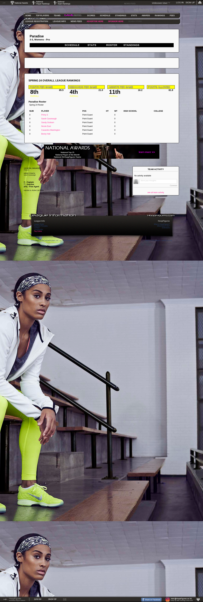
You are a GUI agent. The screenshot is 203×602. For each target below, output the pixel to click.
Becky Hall (45, 134)
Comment (173, 185)
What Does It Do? (163, 226)
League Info (39, 221)
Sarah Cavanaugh (49, 119)
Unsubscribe (38, 229)
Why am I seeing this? (151, 160)
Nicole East (46, 126)
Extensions (166, 228)
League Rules (39, 224)
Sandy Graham (47, 122)
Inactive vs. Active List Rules (34, 190)
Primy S (44, 115)
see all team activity (155, 192)
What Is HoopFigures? (162, 224)
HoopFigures (164, 221)
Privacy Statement (152, 240)
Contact (36, 228)
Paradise (37, 36)
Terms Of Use (166, 240)
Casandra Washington (50, 130)
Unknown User (159, 3)
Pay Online (38, 231)
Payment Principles (41, 226)
